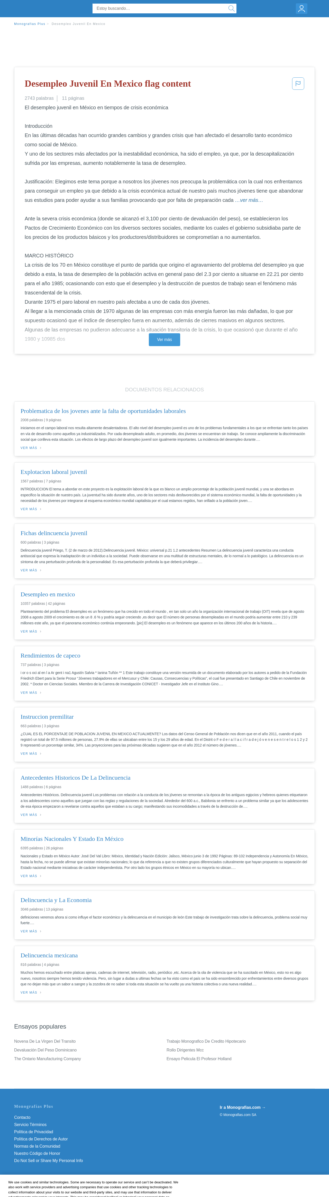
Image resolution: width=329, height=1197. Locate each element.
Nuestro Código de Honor (37, 1153)
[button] (298, 85)
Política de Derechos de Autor (41, 1139)
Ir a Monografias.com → (243, 1107)
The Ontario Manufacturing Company (47, 1059)
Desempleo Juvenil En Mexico (78, 24)
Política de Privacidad (33, 1132)
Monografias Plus (29, 24)
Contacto (22, 1117)
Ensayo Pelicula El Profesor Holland (199, 1059)
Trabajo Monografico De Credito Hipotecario (206, 1041)
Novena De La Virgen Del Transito (45, 1041)
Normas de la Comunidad (37, 1146)
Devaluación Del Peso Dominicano (45, 1050)
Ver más (164, 339)
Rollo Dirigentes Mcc (185, 1050)
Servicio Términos (30, 1124)
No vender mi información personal (45, 1160)
